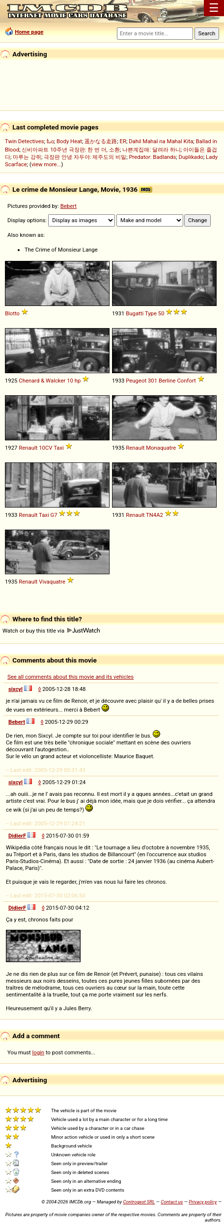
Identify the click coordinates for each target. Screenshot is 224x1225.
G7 (53, 514)
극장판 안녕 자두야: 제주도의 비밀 (85, 156)
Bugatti (134, 313)
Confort (186, 380)
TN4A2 (154, 514)
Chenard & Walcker (42, 380)
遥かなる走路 (100, 141)
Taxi (59, 447)
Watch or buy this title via (51, 630)
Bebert (68, 206)
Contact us (172, 1201)
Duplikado (191, 156)
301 (152, 380)
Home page (29, 31)
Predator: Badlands (152, 156)
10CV (45, 447)
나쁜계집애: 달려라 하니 (151, 149)
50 (161, 313)
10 (70, 380)
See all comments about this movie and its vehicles (70, 676)
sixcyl (15, 689)
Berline (167, 380)
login (38, 1052)
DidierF (17, 835)
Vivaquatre (52, 581)
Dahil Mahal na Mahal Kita (161, 141)
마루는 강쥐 (27, 156)
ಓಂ (50, 141)
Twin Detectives (24, 141)
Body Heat (69, 141)
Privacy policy (203, 1201)
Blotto (12, 313)
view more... (46, 164)
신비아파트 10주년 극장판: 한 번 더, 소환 (71, 149)
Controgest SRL (139, 1201)
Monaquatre (161, 447)
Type (151, 313)
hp (78, 380)
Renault (28, 447)
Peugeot (136, 380)
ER (123, 141)
